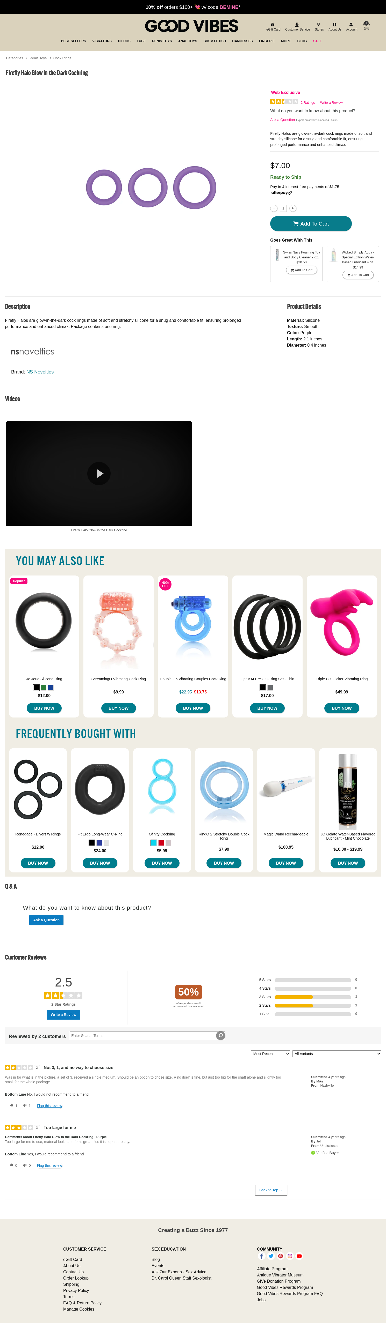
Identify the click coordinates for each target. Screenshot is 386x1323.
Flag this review (49, 1106)
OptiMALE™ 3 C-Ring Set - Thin (267, 679)
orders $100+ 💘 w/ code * (193, 7)
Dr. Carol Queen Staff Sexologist (181, 1278)
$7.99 (224, 849)
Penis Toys (38, 58)
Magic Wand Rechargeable (285, 834)
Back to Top (270, 1190)
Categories (14, 58)
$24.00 (100, 850)
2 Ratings (308, 102)
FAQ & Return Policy (82, 1302)
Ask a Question (282, 120)
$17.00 (267, 695)
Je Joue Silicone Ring (44, 679)
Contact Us (73, 1271)
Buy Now (44, 708)
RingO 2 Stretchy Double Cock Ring (224, 836)
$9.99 (118, 691)
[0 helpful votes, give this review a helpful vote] (12, 1165)
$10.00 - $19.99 (347, 849)
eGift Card (72, 1259)
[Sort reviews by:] (270, 1053)
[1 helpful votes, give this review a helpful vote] (12, 1106)
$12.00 (44, 695)
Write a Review (331, 102)
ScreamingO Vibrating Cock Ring (118, 679)
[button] (36, 688)
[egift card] (272, 27)
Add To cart (311, 223)
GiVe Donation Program (279, 1281)
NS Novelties (40, 372)
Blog (156, 1259)
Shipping (71, 1284)
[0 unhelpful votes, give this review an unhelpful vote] (26, 1165)
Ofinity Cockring (162, 834)
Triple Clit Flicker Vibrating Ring (342, 679)
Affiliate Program (272, 1268)
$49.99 (341, 691)
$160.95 (286, 847)
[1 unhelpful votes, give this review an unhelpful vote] (26, 1106)
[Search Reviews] (147, 1035)
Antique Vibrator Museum (280, 1274)
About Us (71, 1265)
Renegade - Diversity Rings (38, 834)
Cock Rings (62, 58)
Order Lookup (76, 1278)
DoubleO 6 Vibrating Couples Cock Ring (193, 679)
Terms (69, 1296)
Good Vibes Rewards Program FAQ (290, 1293)
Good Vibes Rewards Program (285, 1287)
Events (158, 1265)
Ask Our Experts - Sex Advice (179, 1271)
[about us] (334, 27)
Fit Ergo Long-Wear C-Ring (100, 834)
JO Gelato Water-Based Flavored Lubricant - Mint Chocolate (347, 836)
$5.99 (162, 850)
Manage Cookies (78, 1309)
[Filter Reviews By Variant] (336, 1053)
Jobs (261, 1299)
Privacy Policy (76, 1290)
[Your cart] (365, 26)
